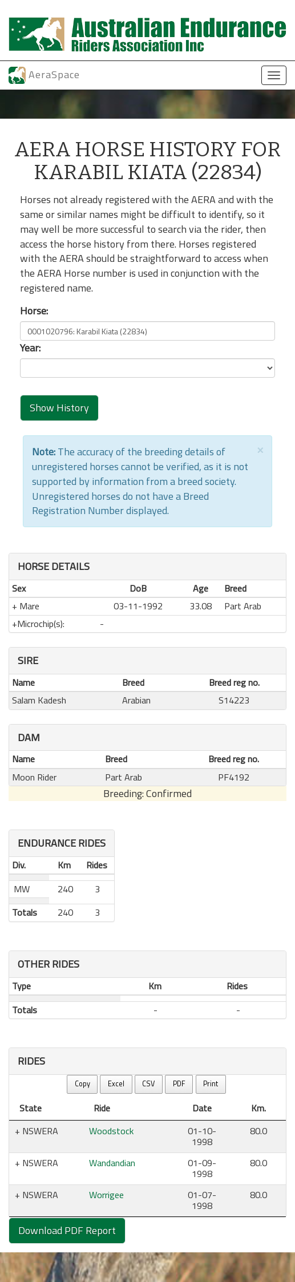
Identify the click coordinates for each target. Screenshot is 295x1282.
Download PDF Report (67, 1230)
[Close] (260, 449)
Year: (30, 348)
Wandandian (112, 1163)
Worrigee (106, 1195)
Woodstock (111, 1131)
